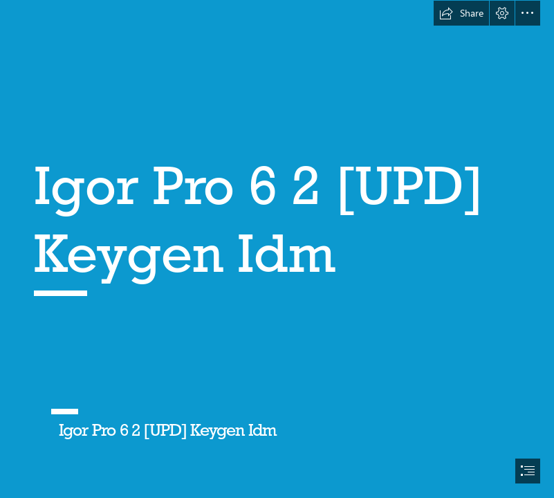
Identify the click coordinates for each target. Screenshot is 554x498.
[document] (277, 249)
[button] (461, 13)
